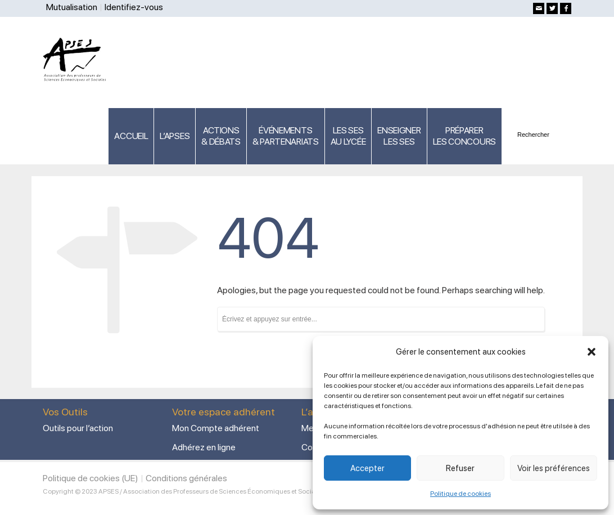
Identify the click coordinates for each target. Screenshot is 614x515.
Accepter (367, 468)
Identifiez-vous (134, 7)
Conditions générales (186, 478)
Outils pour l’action (78, 428)
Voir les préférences (553, 468)
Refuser (460, 468)
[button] (591, 351)
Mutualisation (71, 7)
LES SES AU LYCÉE (348, 136)
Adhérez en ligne (204, 447)
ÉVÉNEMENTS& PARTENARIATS (285, 136)
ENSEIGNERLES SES (399, 136)
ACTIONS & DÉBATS (221, 136)
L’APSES (174, 136)
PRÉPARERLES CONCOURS (464, 136)
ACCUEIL (131, 136)
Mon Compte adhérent (215, 428)
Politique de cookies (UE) (90, 478)
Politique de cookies (460, 494)
